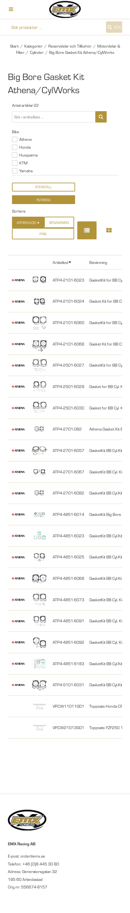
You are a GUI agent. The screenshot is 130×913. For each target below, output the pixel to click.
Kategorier (33, 46)
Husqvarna (28, 155)
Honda (25, 147)
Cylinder (37, 52)
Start (14, 46)
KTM (23, 163)
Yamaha (25, 171)
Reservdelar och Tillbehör (70, 46)
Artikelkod (60, 262)
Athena (25, 139)
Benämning (59, 222)
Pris (42, 233)
